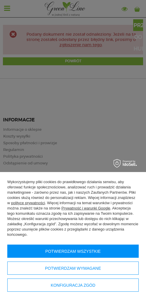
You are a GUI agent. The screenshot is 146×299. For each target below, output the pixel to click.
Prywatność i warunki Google (85, 208)
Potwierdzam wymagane (73, 268)
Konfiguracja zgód (73, 285)
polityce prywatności (28, 203)
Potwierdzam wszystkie (73, 251)
